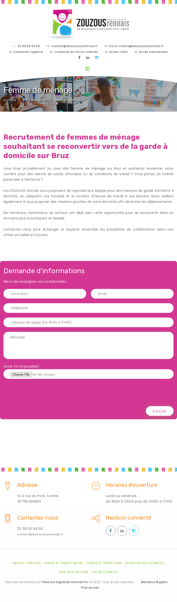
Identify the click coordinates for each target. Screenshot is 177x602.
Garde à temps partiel (63, 563)
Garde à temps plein (104, 563)
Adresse (27, 485)
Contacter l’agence (28, 52)
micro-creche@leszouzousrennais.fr (136, 46)
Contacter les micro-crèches (76, 52)
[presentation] (38, 392)
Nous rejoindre (35, 100)
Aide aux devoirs (74, 572)
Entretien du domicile (144, 563)
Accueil (9, 100)
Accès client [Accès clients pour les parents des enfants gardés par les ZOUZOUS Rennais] (118, 52)
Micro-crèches (27, 563)
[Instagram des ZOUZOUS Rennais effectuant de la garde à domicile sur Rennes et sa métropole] (97, 57)
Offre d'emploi (105, 572)
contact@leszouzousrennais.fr (74, 46)
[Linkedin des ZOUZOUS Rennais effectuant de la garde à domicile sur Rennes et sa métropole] (88, 57)
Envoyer (160, 411)
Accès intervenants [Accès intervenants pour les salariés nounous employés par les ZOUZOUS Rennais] (153, 52)
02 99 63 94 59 (29, 46)
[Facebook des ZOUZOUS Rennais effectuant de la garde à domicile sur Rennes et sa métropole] (79, 57)
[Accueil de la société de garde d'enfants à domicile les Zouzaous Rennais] (88, 24)
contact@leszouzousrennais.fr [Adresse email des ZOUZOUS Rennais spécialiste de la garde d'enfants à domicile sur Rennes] (40, 534)
